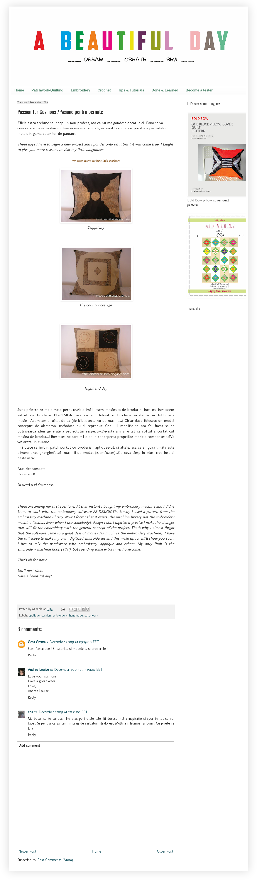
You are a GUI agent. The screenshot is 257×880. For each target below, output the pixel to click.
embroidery (60, 615)
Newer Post (27, 851)
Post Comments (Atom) (55, 860)
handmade (76, 615)
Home (19, 90)
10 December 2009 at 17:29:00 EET (76, 669)
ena (30, 712)
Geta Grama (37, 642)
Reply (32, 655)
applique (34, 615)
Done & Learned (165, 90)
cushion (46, 615)
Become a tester (199, 90)
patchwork (91, 615)
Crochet (104, 90)
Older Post (165, 851)
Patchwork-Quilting (47, 90)
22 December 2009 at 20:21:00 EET (61, 712)
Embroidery (80, 90)
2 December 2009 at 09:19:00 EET (73, 642)
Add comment (29, 745)
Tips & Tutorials (131, 90)
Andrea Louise (38, 669)
